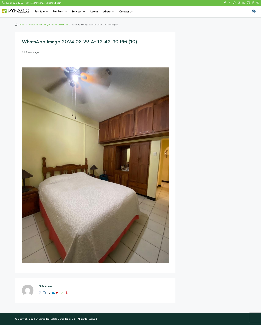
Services (76, 11)
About (107, 11)
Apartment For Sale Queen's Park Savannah (49, 24)
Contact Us (125, 11)
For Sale (40, 11)
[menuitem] (253, 11)
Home (22, 24)
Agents (94, 11)
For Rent (58, 11)
